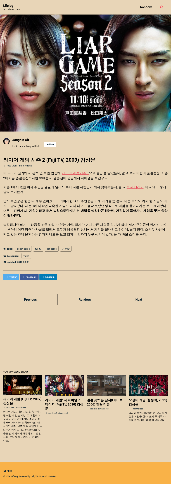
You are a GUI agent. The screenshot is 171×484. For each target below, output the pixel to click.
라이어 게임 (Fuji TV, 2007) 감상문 (22, 400)
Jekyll (34, 476)
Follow (50, 144)
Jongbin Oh (20, 140)
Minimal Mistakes (47, 476)
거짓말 (66, 248)
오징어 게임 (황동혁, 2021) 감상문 (148, 402)
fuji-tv (38, 248)
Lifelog (11, 7)
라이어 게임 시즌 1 (75, 173)
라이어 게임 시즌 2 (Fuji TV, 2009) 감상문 (49, 160)
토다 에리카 (135, 187)
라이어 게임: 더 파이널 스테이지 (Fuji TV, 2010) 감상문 (64, 404)
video (26, 255)
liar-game (52, 248)
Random (146, 7)
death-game (23, 248)
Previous (30, 299)
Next (139, 299)
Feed (8, 470)
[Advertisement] (85, 339)
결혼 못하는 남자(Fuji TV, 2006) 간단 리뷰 (105, 402)
